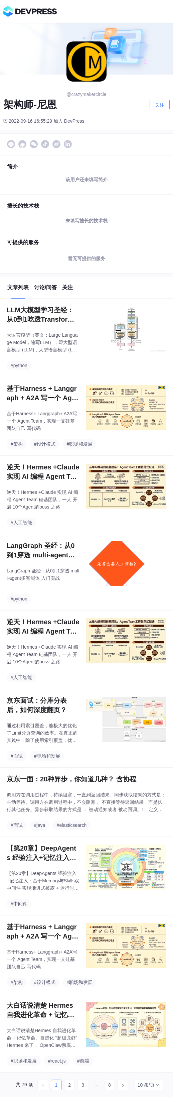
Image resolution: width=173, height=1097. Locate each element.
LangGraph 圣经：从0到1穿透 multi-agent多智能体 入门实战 (41, 551)
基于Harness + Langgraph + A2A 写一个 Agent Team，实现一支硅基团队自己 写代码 (43, 394)
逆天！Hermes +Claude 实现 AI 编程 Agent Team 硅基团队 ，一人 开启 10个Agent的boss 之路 (43, 472)
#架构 (17, 444)
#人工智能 (21, 522)
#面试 (17, 756)
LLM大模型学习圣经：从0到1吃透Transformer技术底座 (42, 315)
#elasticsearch (72, 825)
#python (19, 365)
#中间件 (19, 903)
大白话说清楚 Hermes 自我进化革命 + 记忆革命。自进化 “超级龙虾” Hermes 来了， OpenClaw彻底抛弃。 (43, 1010)
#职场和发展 (80, 444)
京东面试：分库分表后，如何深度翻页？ (37, 705)
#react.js (57, 1061)
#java (39, 825)
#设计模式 (44, 444)
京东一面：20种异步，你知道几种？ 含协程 (71, 779)
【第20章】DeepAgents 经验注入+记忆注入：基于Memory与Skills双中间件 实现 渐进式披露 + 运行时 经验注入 (42, 853)
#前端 (83, 1061)
